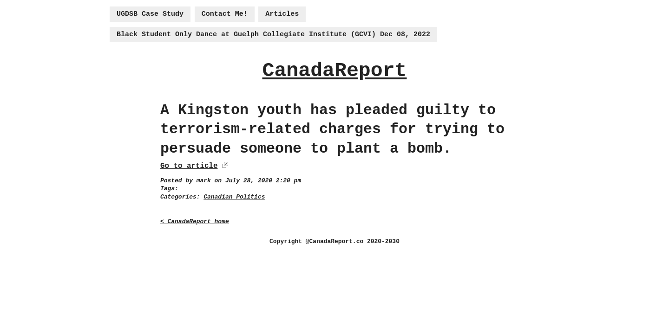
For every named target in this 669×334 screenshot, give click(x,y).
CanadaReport (334, 71)
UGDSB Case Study (150, 14)
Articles (282, 14)
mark (204, 180)
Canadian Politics (234, 196)
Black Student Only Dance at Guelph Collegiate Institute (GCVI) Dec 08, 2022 (273, 35)
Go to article (188, 166)
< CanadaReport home (194, 221)
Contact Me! (225, 14)
